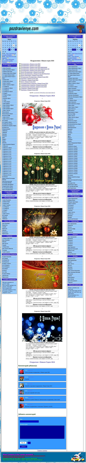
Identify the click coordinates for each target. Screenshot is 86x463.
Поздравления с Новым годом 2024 (30, 64)
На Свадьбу (5, 120)
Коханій (70, 131)
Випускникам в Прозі (73, 112)
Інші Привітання (72, 188)
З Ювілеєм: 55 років (72, 165)
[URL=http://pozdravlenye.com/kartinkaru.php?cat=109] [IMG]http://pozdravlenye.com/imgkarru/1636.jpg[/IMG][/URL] (42, 354)
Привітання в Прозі (72, 184)
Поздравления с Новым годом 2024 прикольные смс (35, 69)
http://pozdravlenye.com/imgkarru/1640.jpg (42, 148)
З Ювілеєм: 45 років (72, 161)
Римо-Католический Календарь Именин (7, 182)
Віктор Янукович (72, 253)
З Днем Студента (72, 81)
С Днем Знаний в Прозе (7, 108)
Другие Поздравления (7, 189)
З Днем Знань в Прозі (73, 107)
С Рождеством (5, 79)
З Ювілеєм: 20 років (72, 151)
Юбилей (4, 230)
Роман (13, 195)
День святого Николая (7, 248)
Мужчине (4, 134)
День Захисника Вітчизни (74, 272)
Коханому (70, 129)
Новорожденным (6, 129)
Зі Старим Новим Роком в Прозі (74, 76)
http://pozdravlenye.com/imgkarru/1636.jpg (42, 359)
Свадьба (4, 226)
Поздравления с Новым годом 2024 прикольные (34, 67)
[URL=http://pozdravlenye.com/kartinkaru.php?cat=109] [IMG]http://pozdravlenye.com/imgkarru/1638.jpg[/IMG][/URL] (42, 249)
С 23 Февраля (5, 89)
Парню (4, 141)
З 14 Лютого (71, 85)
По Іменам (70, 175)
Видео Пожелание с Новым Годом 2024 (32, 75)
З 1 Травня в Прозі (72, 100)
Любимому (4, 130)
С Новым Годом (6, 201)
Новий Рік (70, 225)
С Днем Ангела (5, 117)
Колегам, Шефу (71, 114)
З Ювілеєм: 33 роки (72, 156)
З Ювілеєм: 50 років (72, 163)
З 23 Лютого (71, 207)
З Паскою (70, 210)
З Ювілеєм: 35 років (72, 158)
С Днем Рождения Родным (8, 144)
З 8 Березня (70, 91)
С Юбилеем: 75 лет (6, 173)
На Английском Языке (7, 187)
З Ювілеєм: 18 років (72, 149)
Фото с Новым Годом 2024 (28, 81)
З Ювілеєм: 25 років (72, 153)
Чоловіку (70, 132)
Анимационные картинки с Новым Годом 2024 (34, 86)
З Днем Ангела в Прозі (73, 117)
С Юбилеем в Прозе (7, 147)
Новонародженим (72, 127)
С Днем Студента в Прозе (8, 84)
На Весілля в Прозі (72, 120)
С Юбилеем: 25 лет (6, 154)
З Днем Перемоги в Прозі (74, 103)
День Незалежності (72, 280)
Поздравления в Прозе (7, 186)
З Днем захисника (72, 88)
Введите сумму (24, 440)
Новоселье (4, 228)
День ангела (5, 243)
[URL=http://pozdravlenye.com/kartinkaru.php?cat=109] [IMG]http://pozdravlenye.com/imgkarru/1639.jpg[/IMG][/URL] (42, 196)
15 (51, 92)
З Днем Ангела (71, 115)
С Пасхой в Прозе (6, 98)
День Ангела (71, 263)
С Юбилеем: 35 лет (6, 159)
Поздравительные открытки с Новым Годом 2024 (34, 83)
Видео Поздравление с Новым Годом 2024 (32, 72)
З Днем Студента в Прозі (74, 83)
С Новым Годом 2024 (7, 71)
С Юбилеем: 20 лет (6, 152)
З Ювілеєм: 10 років (72, 148)
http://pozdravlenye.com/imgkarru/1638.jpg (42, 253)
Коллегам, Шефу (6, 115)
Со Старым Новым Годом (8, 75)
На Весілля (70, 119)
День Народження (72, 223)
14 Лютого (70, 242)
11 (44, 92)
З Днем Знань (71, 105)
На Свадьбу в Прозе (7, 122)
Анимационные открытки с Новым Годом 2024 (34, 85)
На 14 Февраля (5, 265)
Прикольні (70, 232)
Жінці (69, 134)
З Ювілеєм (70, 144)
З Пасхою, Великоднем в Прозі (75, 96)
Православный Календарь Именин (8, 179)
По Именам (5, 176)
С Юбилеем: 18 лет (6, 151)
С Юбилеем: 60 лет (6, 168)
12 (46, 92)
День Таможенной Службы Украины (9, 54)
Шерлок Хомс (71, 250)
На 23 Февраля (5, 266)
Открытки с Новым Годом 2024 (29, 80)
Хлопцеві (70, 139)
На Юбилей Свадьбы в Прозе (9, 125)
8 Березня (70, 245)
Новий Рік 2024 (71, 258)
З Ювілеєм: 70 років (72, 170)
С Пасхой (4, 96)
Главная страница (42, 450)
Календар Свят (71, 183)
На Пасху (4, 211)
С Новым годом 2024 (7, 238)
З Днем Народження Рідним (74, 142)
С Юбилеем (5, 146)
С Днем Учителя (6, 110)
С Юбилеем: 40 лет (6, 161)
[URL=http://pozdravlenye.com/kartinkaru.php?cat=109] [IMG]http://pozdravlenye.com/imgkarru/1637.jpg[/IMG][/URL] (42, 301)
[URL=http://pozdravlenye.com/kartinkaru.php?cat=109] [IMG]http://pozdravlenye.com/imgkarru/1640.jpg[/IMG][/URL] (42, 144)
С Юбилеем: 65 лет (6, 169)
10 (43, 92)
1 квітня (70, 275)
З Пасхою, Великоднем (73, 95)
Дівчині (70, 141)
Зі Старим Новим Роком (73, 73)
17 (54, 92)
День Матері (71, 279)
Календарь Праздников (7, 184)
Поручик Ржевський (73, 248)
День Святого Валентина (74, 270)
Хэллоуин (4, 250)
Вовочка (70, 252)
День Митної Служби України (73, 57)
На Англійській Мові (73, 186)
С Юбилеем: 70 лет (6, 171)
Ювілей (70, 230)
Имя (21, 419)
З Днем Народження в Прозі (74, 68)
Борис (3, 195)
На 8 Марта (5, 268)
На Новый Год (5, 260)
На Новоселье (5, 127)
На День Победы (6, 273)
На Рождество (5, 261)
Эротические (5, 275)
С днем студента (6, 252)
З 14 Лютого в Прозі (72, 86)
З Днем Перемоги (72, 102)
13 (47, 92)
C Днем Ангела (5, 213)
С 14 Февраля (5, 86)
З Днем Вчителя (71, 108)
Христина (74, 194)
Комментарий (23, 424)
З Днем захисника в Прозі (74, 90)
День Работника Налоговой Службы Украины (8, 61)
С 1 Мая (4, 100)
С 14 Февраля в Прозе (7, 88)
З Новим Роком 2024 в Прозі (74, 71)
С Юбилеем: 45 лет (6, 163)
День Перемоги (71, 247)
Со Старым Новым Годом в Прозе (8, 77)
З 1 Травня (70, 98)
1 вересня (70, 282)
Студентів (70, 240)
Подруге (4, 139)
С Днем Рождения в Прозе (8, 69)
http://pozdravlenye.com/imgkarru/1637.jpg (42, 306)
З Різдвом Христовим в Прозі (75, 79)
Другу (3, 137)
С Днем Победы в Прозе (8, 105)
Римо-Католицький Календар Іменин (75, 180)
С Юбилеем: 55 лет (6, 166)
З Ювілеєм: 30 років (72, 154)
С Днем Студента (6, 83)
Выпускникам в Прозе (7, 113)
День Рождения (6, 223)
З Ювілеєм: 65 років (72, 168)
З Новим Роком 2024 (72, 70)
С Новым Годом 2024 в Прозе (9, 73)
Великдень (70, 274)
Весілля (70, 227)
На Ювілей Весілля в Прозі (74, 124)
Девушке (4, 142)
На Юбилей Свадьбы (7, 123)
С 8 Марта (4, 93)
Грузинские (5, 232)
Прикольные (5, 233)
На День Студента (6, 263)
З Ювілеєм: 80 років (72, 173)
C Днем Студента (6, 205)
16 (52, 92)
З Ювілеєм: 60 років (72, 166)
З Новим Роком (71, 200)
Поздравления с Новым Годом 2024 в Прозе (33, 70)
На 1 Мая (4, 272)
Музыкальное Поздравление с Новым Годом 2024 (34, 77)
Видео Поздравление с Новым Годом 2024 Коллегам (35, 73)
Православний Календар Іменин (74, 177)
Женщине (4, 135)
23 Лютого (70, 243)
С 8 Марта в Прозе (6, 95)
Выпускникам (5, 112)
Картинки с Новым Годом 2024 (29, 78)
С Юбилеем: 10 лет (6, 149)
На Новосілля (71, 125)
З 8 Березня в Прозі (72, 93)
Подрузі (70, 137)
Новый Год (4, 225)
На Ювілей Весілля (72, 122)
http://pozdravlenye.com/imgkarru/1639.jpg (42, 201)
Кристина (8, 195)
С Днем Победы (6, 103)
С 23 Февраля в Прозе (7, 91)
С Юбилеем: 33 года (7, 158)
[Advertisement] (43, 12)
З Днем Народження (72, 66)
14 (49, 92)
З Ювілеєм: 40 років (72, 159)
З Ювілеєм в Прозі (72, 146)
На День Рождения (6, 256)
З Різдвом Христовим (73, 78)
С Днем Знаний (6, 106)
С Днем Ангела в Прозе (7, 118)
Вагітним (70, 267)
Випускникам (71, 110)
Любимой (4, 132)
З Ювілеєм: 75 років (72, 171)
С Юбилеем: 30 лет (6, 156)
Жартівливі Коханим (73, 219)
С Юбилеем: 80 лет (6, 175)
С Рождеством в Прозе (7, 81)
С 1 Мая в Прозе (6, 101)
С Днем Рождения (6, 68)
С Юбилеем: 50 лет (6, 164)
